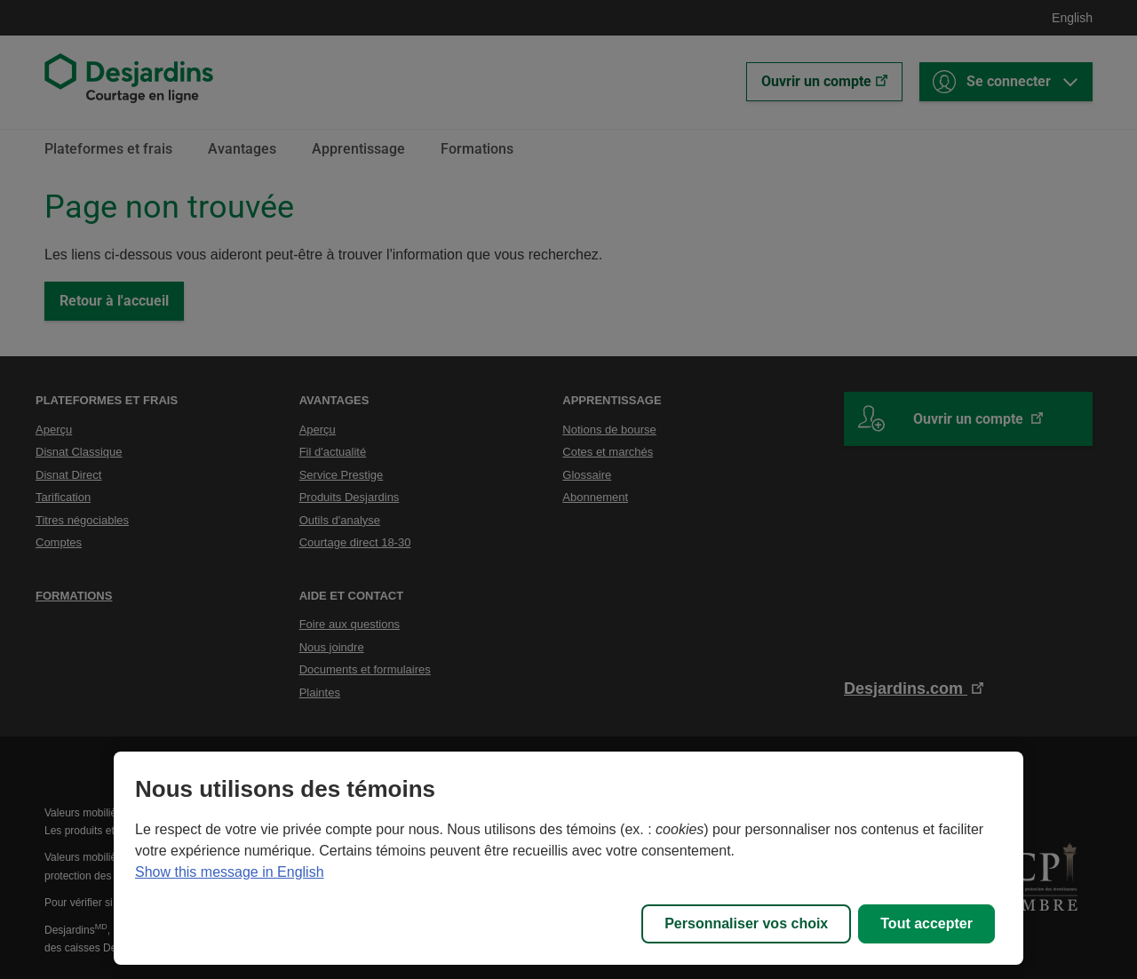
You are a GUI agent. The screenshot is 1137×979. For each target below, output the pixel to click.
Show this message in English (229, 872)
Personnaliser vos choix (746, 923)
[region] (568, 858)
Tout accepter (926, 923)
